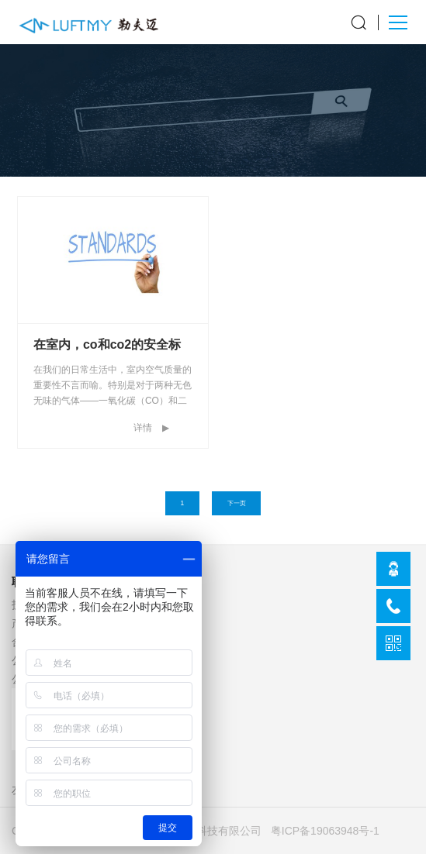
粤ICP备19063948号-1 (325, 831)
